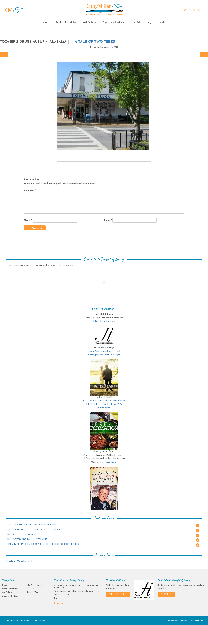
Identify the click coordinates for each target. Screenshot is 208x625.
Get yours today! (108, 462)
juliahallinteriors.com (104, 321)
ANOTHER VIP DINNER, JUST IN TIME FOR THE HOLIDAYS (37, 525)
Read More (59, 603)
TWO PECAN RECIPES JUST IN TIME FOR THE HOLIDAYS (36, 529)
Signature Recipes (113, 22)
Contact (163, 22)
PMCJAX (199, 620)
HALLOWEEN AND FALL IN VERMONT (27, 539)
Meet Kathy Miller (65, 22)
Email (108, 220)
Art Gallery (89, 22)
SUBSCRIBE (166, 594)
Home (43, 22)
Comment (30, 190)
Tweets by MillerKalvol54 (19, 561)
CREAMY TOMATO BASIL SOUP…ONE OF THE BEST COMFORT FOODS (43, 544)
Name (28, 220)
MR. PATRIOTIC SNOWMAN (21, 534)
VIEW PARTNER (118, 594)
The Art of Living (141, 22)
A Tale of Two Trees (92, 42)
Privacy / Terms (33, 592)
